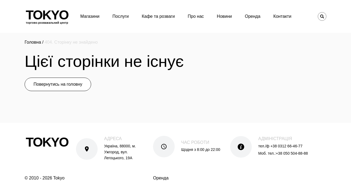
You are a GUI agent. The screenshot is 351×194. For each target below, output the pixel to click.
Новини (224, 16)
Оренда (252, 16)
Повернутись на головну (58, 84)
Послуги (120, 16)
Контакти (282, 16)
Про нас (196, 16)
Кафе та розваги (158, 16)
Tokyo (47, 16)
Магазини (90, 16)
